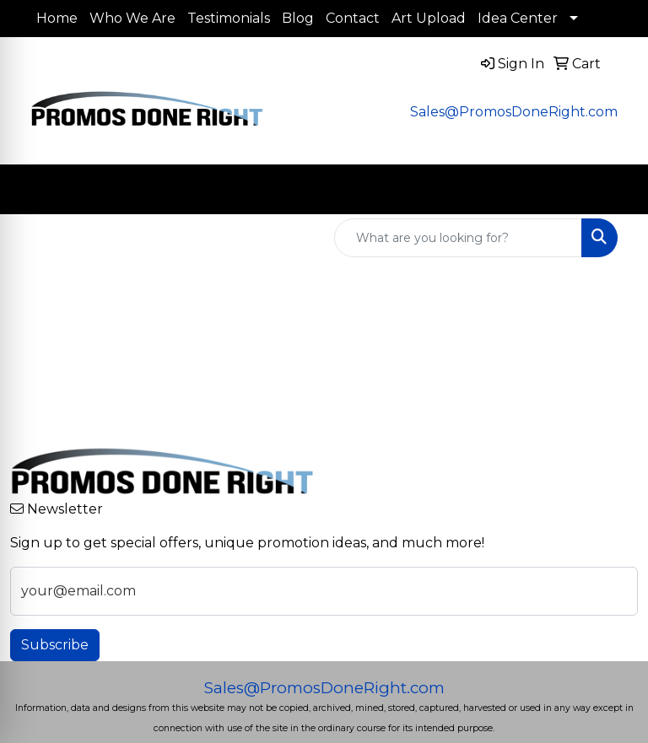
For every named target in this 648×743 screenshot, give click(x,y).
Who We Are (132, 18)
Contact (353, 18)
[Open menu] (614, 190)
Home (57, 18)
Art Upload (429, 18)
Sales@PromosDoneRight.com (514, 112)
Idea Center (518, 18)
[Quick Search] (458, 237)
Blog (298, 18)
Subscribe (55, 645)
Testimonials (228, 18)
